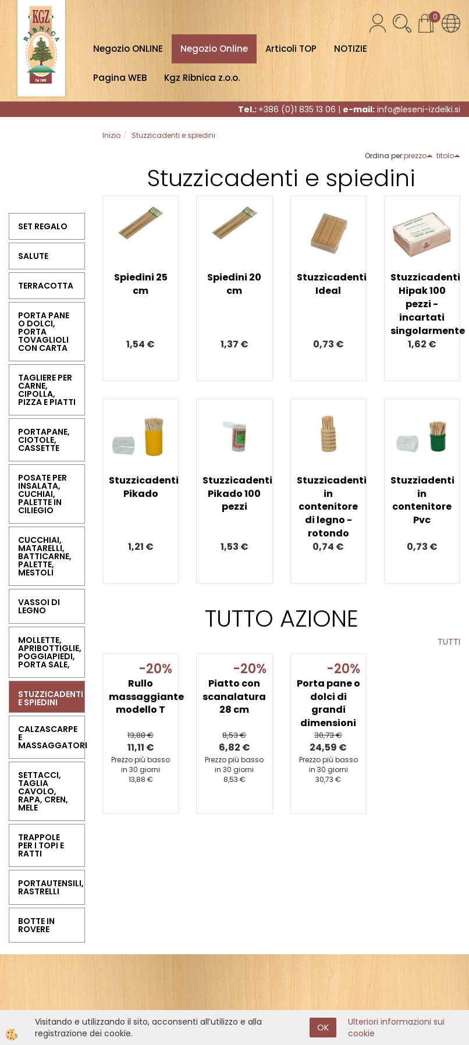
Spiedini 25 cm (141, 284)
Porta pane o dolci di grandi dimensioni (328, 703)
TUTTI (449, 642)
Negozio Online (214, 48)
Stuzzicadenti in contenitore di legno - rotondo (328, 507)
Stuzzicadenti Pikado (140, 487)
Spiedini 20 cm (234, 284)
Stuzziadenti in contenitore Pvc (422, 500)
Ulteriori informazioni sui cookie (396, 1027)
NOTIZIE (350, 48)
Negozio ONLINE (128, 48)
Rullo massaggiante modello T (140, 697)
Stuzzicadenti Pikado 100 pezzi (234, 494)
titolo (448, 156)
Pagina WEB (120, 78)
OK (323, 1027)
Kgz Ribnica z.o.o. (202, 78)
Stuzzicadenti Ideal (328, 284)
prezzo (418, 156)
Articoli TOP (291, 48)
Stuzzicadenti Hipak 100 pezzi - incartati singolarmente (422, 304)
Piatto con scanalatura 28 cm (234, 697)
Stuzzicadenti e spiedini (173, 135)
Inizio (111, 135)
